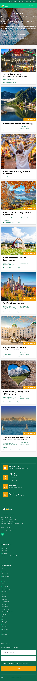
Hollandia (4, 616)
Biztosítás (5, 553)
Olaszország (5, 573)
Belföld (4, 619)
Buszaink (4, 550)
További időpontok (25, 128)
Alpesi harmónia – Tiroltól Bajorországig (14, 259)
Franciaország (6, 576)
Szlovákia (4, 591)
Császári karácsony (18, 75)
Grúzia (3, 624)
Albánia (4, 596)
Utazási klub (5, 548)
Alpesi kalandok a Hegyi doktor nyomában (17, 213)
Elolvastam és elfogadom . (15, 663)
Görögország (5, 601)
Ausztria (4, 579)
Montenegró (5, 599)
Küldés (18, 668)
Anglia (3, 568)
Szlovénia (4, 604)
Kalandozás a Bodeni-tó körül (18, 438)
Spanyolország (6, 614)
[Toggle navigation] (32, 5)
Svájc (3, 581)
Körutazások (18, 38)
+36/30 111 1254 (13, 480)
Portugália (4, 622)
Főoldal (12, 38)
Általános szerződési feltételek (10, 556)
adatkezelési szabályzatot (23, 663)
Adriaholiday (7, 677)
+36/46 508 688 (13, 475)
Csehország (5, 586)
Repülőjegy (12, 1)
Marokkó (4, 634)
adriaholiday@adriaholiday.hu (16, 487)
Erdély (3, 594)
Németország (5, 584)
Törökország (5, 609)
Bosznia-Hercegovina (7, 611)
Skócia (4, 571)
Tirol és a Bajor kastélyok (14, 303)
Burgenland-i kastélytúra (18, 348)
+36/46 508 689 (13, 478)
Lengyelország (6, 589)
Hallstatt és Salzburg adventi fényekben (16, 172)
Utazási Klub (25, 1)
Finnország (5, 629)
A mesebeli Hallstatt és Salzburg (18, 123)
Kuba (3, 632)
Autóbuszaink (32, 1)
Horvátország (5, 606)
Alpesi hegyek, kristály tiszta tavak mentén (16, 392)
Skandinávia (5, 627)
